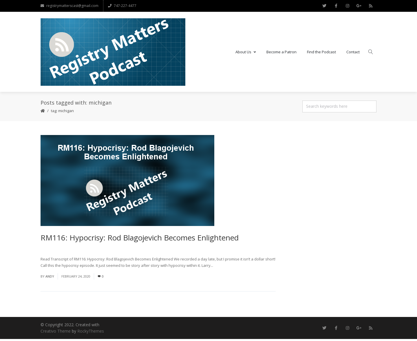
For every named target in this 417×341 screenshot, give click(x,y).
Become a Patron (281, 52)
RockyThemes (90, 333)
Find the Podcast (321, 52)
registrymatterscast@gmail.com (69, 5)
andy (49, 278)
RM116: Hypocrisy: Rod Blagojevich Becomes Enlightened (140, 239)
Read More (223, 267)
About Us (245, 52)
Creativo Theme (56, 333)
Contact (353, 52)
